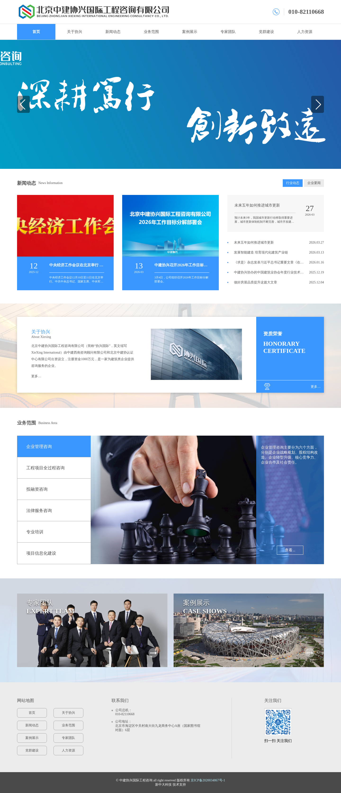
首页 (36, 32)
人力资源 (304, 32)
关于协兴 (74, 32)
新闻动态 (113, 32)
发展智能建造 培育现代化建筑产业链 (261, 252)
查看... (290, 550)
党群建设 (266, 32)
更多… (36, 376)
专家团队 (228, 32)
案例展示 (189, 32)
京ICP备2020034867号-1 (208, 780)
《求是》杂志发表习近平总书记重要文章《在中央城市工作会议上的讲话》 (269, 263)
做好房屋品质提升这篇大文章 (255, 282)
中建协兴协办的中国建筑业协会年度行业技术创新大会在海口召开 (269, 273)
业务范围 (151, 32)
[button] (22, 104)
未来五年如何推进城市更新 (254, 242)
